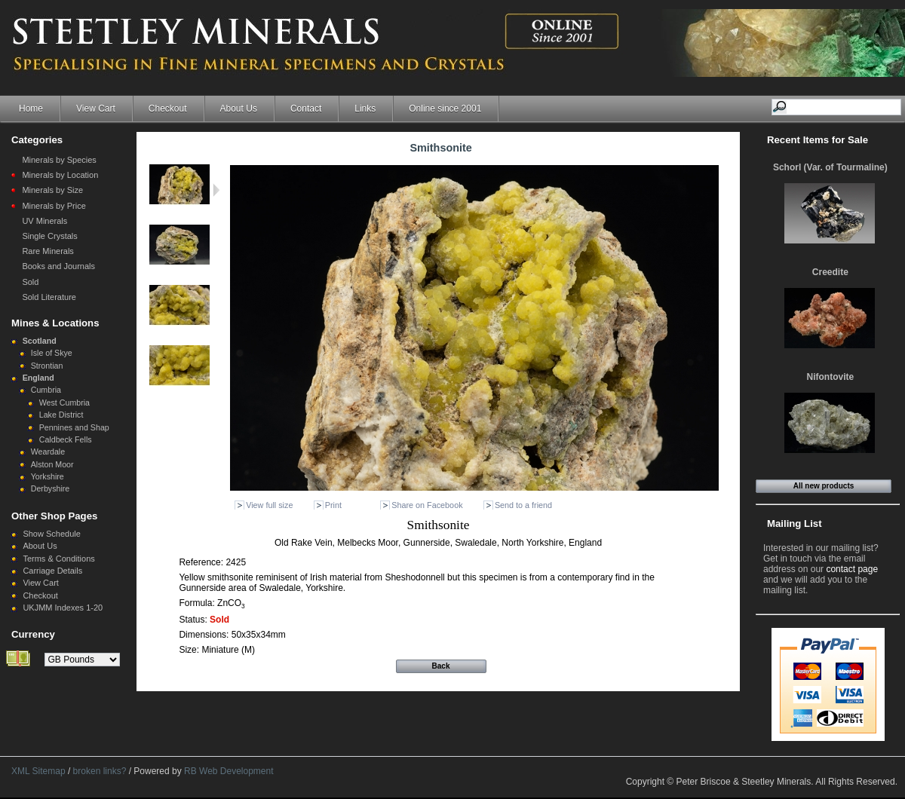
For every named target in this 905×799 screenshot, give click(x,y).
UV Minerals (44, 220)
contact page (852, 569)
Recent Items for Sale (817, 139)
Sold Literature (49, 297)
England (38, 377)
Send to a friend (523, 505)
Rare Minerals (47, 251)
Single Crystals (49, 235)
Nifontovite (830, 377)
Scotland (40, 340)
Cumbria (46, 389)
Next (216, 190)
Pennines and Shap (74, 427)
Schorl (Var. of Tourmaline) (830, 167)
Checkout (168, 108)
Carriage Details (52, 570)
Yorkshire (47, 476)
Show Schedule (51, 533)
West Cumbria (64, 402)
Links (365, 108)
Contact (305, 108)
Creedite (830, 272)
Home (31, 108)
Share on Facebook (426, 505)
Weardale (48, 451)
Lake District (61, 414)
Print (333, 505)
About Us (238, 108)
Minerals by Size (52, 189)
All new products (823, 486)
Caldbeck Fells (65, 439)
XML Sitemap (38, 771)
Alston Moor (52, 464)
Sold (30, 281)
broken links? (100, 771)
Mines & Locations (55, 323)
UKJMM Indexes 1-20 (63, 607)
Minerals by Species (59, 159)
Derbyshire (50, 488)
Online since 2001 (445, 108)
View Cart (95, 108)
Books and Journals (58, 266)
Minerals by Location (60, 174)
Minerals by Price (53, 205)
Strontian (47, 365)
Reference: (202, 562)
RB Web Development (229, 771)
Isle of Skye (51, 352)
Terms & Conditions (58, 558)
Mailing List (794, 523)
